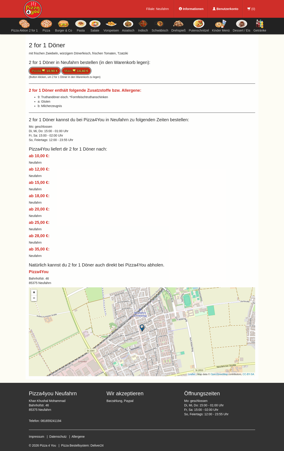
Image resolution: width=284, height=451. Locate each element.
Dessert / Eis (241, 25)
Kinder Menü (221, 25)
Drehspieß (178, 25)
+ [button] (34, 292)
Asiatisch (128, 25)
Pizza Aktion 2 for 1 (24, 25)
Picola (45, 71)
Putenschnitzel (199, 25)
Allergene (78, 436)
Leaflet (191, 374)
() (251, 9)
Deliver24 (97, 445)
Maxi (76, 71)
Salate (95, 25)
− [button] (34, 298)
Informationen (191, 9)
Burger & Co (63, 25)
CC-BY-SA (248, 374)
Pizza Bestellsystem (75, 445)
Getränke (259, 25)
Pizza (46, 25)
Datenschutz (58, 436)
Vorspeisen (111, 25)
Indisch (143, 25)
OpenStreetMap (219, 374)
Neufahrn (162, 9)
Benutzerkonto (225, 9)
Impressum (36, 436)
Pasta (80, 25)
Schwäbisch (160, 25)
